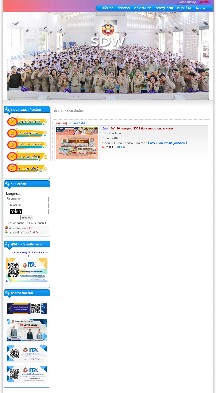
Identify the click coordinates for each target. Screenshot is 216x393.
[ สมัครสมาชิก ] (17, 223)
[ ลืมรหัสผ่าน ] (37, 223)
